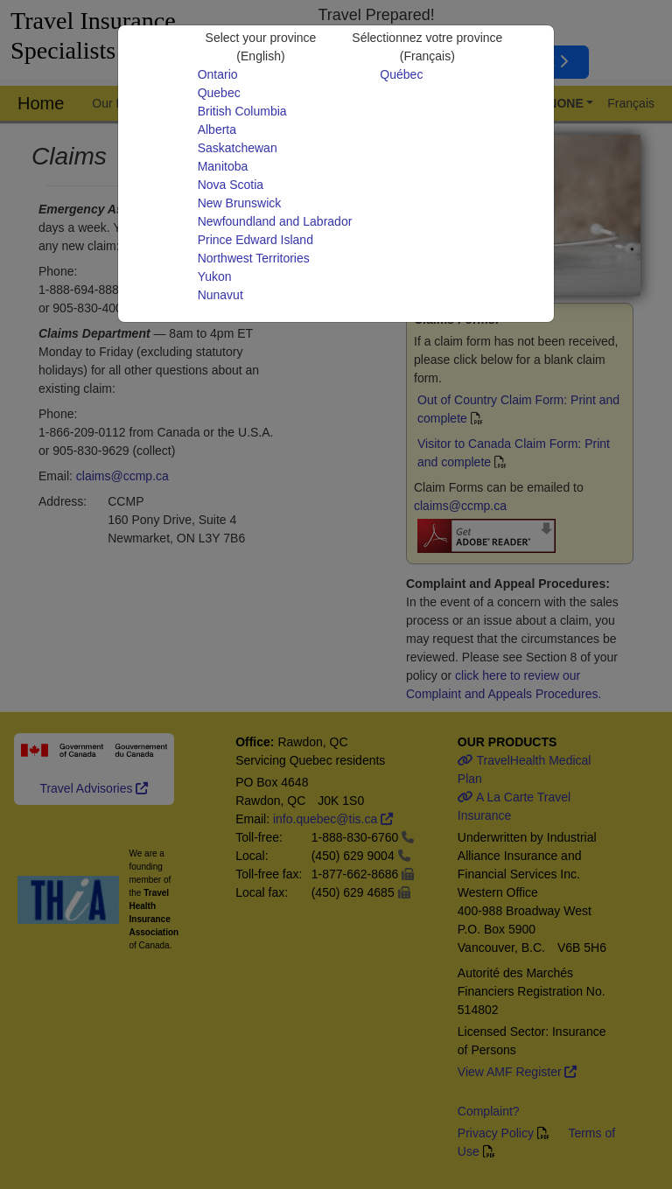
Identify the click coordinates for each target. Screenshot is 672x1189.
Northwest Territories (254, 258)
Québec (401, 74)
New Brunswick (240, 203)
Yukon (215, 276)
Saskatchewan (237, 148)
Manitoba (223, 166)
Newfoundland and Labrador (275, 221)
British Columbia (242, 111)
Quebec (219, 93)
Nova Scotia (230, 185)
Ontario (218, 74)
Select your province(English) (261, 47)
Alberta (217, 129)
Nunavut (220, 295)
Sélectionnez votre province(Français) (427, 47)
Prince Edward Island (255, 240)
